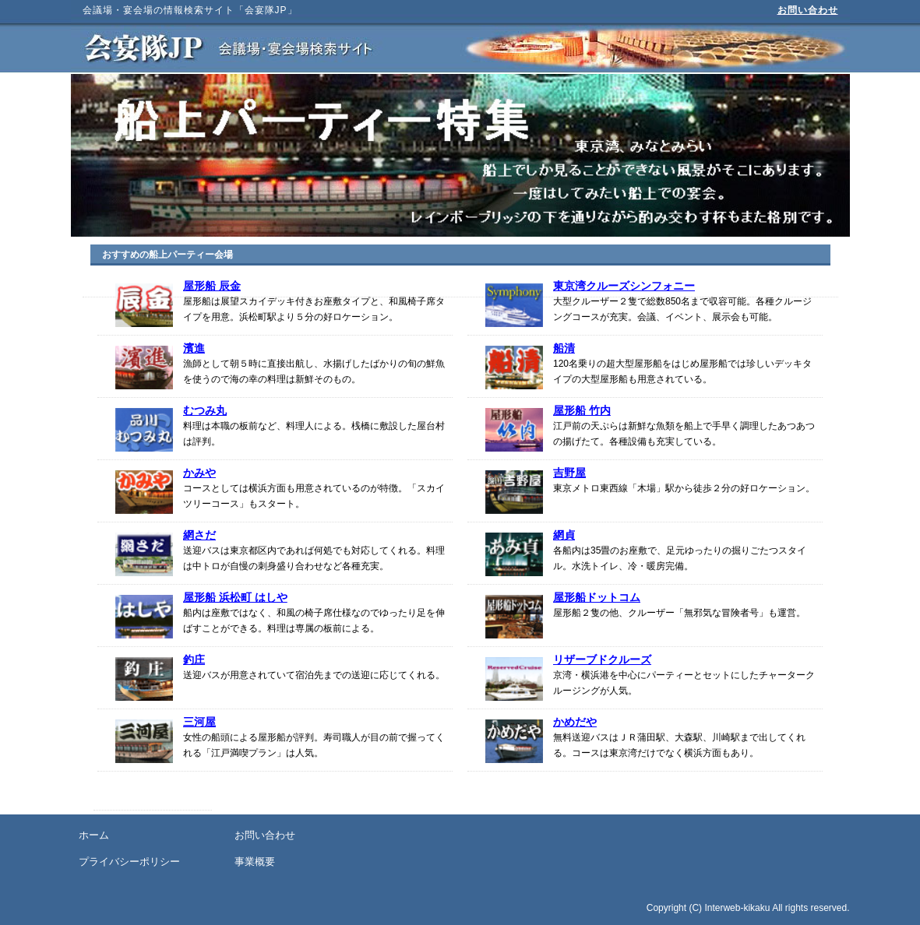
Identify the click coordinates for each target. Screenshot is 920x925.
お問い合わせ (807, 10)
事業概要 (254, 861)
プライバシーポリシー (129, 861)
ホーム (94, 835)
